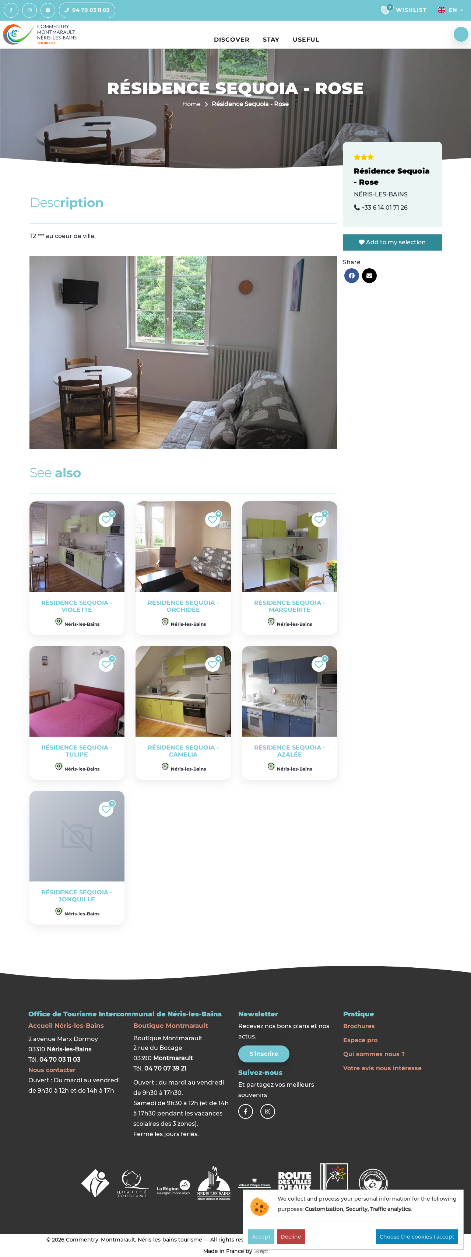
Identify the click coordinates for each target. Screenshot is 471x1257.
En (447, 10)
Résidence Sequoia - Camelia (183, 751)
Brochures (359, 1026)
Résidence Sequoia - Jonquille (76, 896)
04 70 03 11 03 (84, 10)
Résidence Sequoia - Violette (76, 606)
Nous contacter (51, 1069)
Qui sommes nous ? (374, 1054)
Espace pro (360, 1040)
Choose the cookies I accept (417, 1236)
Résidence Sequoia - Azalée (289, 751)
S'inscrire (264, 1053)
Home (191, 104)
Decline (291, 1236)
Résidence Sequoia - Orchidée (183, 606)
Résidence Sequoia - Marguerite (289, 606)
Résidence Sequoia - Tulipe (76, 751)
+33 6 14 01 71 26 (381, 207)
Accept (261, 1236)
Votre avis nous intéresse (382, 1068)
